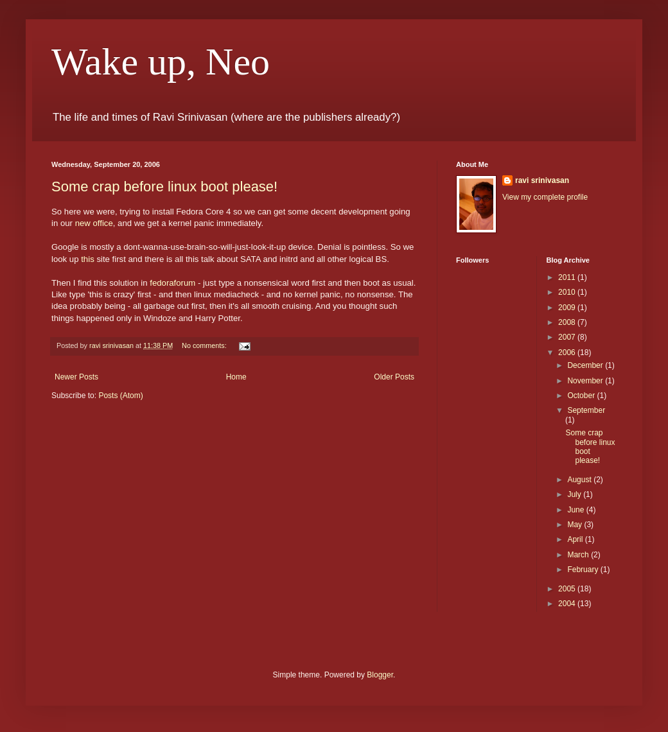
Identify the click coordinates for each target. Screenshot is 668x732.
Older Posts (394, 376)
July (575, 494)
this (87, 259)
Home (236, 376)
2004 (567, 603)
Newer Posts (76, 376)
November (586, 380)
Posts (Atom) (120, 395)
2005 (567, 588)
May (575, 524)
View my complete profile (545, 197)
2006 (567, 352)
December (586, 365)
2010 (567, 292)
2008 (567, 322)
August (580, 479)
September (586, 410)
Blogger (380, 674)
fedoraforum (172, 283)
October (582, 395)
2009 (567, 307)
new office (94, 223)
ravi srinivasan (542, 180)
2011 (567, 277)
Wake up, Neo (160, 61)
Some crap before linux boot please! (164, 187)
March (579, 554)
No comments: (205, 345)
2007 (567, 337)
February (583, 569)
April (575, 539)
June (576, 509)
